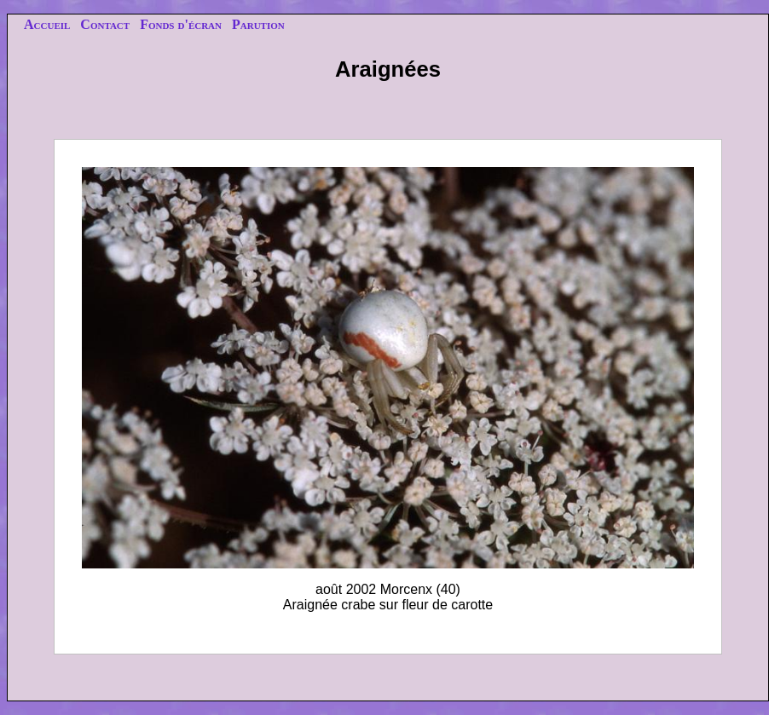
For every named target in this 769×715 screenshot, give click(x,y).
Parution (258, 24)
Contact (105, 24)
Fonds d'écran (181, 24)
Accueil (47, 24)
